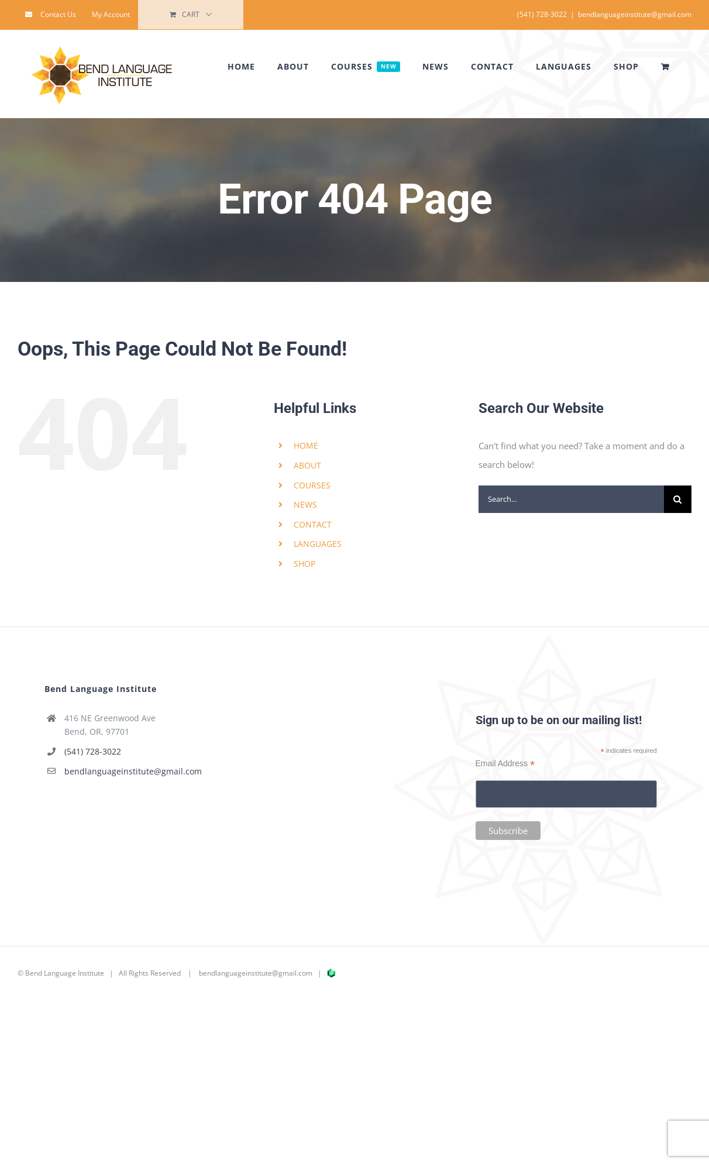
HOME (306, 445)
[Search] (677, 499)
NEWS (305, 504)
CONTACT (313, 524)
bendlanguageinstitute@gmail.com (634, 14)
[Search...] (571, 499)
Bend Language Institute (64, 973)
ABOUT (307, 465)
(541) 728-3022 (92, 751)
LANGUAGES (318, 543)
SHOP (304, 563)
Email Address (505, 763)
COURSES (312, 485)
